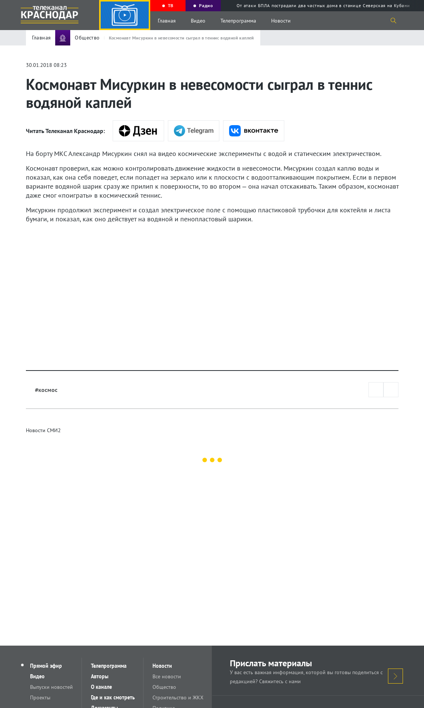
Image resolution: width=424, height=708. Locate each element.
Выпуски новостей (51, 687)
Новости (281, 20)
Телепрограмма (238, 20)
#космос (46, 389)
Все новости (166, 676)
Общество (164, 687)
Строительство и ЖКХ (178, 697)
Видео (198, 20)
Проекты (40, 697)
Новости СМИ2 (43, 430)
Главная (167, 20)
